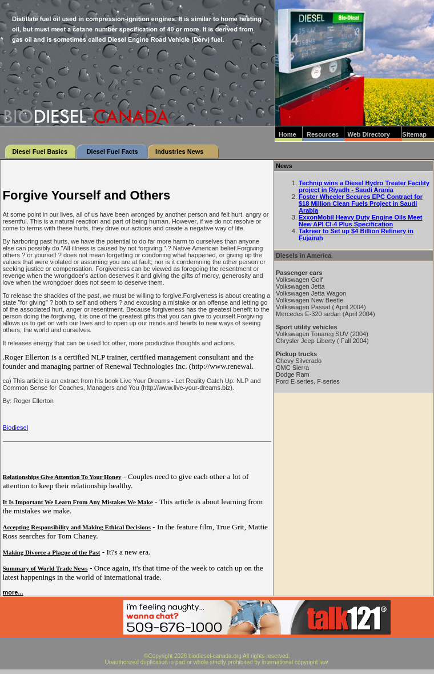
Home (287, 134)
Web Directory (369, 134)
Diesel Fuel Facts (112, 151)
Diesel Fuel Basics (39, 151)
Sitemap (414, 134)
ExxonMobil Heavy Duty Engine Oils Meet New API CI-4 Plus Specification (360, 221)
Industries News (179, 151)
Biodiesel (16, 427)
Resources (323, 134)
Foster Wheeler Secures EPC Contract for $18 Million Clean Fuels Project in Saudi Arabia (361, 203)
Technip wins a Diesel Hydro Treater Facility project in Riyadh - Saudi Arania (364, 186)
